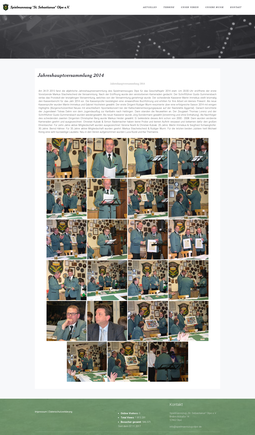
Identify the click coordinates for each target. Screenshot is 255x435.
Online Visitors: (130, 413)
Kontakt (236, 7)
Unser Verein (190, 7)
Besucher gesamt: (131, 421)
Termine (168, 7)
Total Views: (128, 417)
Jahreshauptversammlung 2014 (71, 75)
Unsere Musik (214, 7)
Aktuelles (150, 7)
